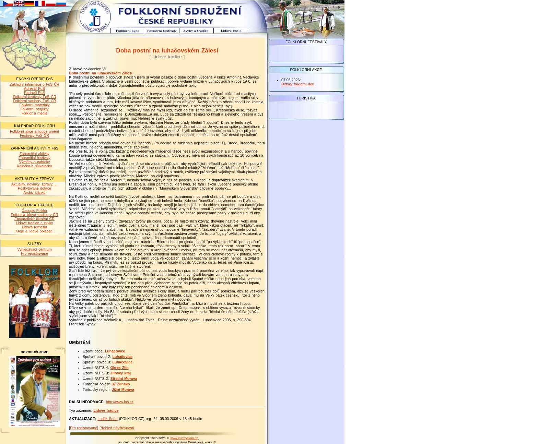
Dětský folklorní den (297, 84)
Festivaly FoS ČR (34, 135)
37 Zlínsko (121, 384)
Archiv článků (34, 192)
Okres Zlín (119, 367)
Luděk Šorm (107, 419)
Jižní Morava (123, 389)
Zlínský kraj (120, 373)
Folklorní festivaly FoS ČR (34, 97)
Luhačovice (115, 351)
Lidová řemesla (34, 227)
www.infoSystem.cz (184, 438)
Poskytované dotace (34, 188)
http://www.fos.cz (119, 402)
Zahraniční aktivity (34, 154)
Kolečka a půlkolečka (34, 166)
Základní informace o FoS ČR (34, 84)
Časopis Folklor (34, 210)
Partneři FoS (34, 93)
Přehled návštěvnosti (117, 428)
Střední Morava (123, 378)
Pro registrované (34, 253)
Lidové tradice (105, 410)
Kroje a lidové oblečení (34, 231)
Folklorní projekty (34, 109)
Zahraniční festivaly (34, 158)
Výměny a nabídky (34, 162)
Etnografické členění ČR (34, 219)
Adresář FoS (34, 88)
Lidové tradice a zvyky (34, 223)
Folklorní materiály (34, 105)
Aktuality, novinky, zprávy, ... (34, 184)
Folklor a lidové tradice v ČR (34, 215)
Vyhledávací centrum (34, 249)
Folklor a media (34, 113)
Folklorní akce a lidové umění (34, 131)
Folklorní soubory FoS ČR (34, 101)
